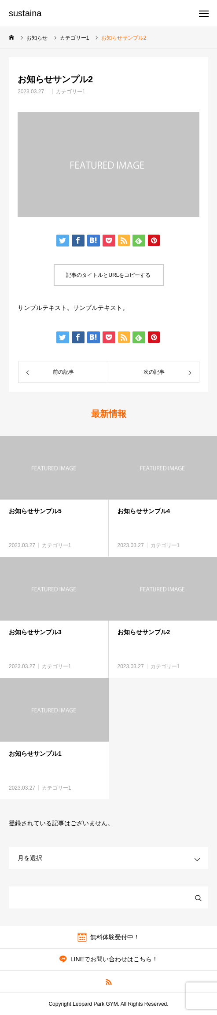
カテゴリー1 (70, 91)
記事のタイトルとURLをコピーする (108, 275)
